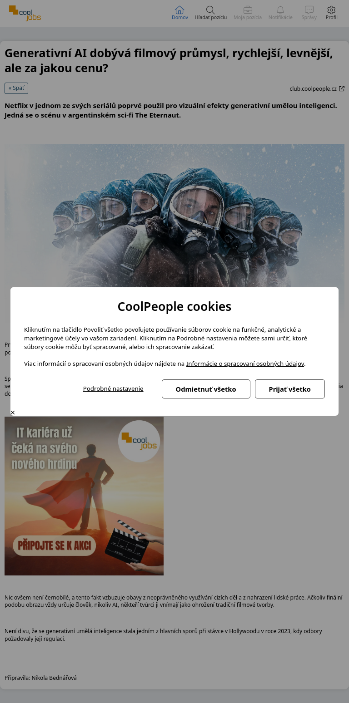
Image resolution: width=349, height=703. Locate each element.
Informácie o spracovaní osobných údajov (245, 363)
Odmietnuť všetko (206, 388)
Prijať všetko (290, 388)
